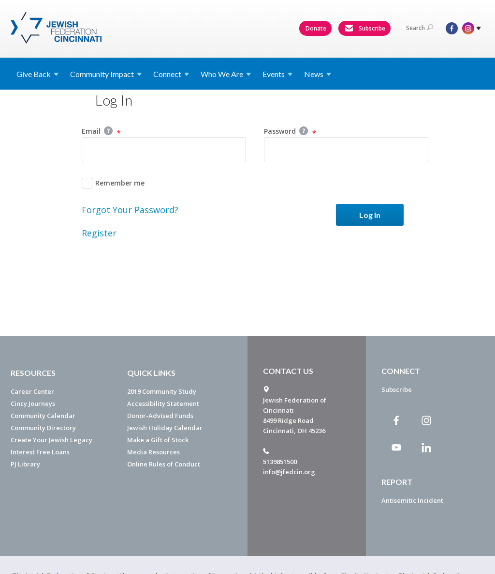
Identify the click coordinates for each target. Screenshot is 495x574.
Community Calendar (43, 415)
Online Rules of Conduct (163, 464)
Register (99, 233)
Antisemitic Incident (412, 500)
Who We (226, 73)
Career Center (32, 391)
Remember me (113, 183)
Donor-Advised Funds (160, 415)
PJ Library (25, 464)
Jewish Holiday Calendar (165, 427)
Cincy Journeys (33, 403)
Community (106, 73)
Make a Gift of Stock (158, 439)
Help (108, 130)
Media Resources (153, 452)
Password (290, 131)
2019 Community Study (161, 391)
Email (101, 131)
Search (419, 28)
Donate (316, 28)
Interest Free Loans (40, 452)
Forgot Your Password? (130, 210)
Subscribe (365, 28)
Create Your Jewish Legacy (51, 439)
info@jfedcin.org (289, 471)
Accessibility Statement (163, 403)
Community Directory (43, 427)
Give (37, 73)
